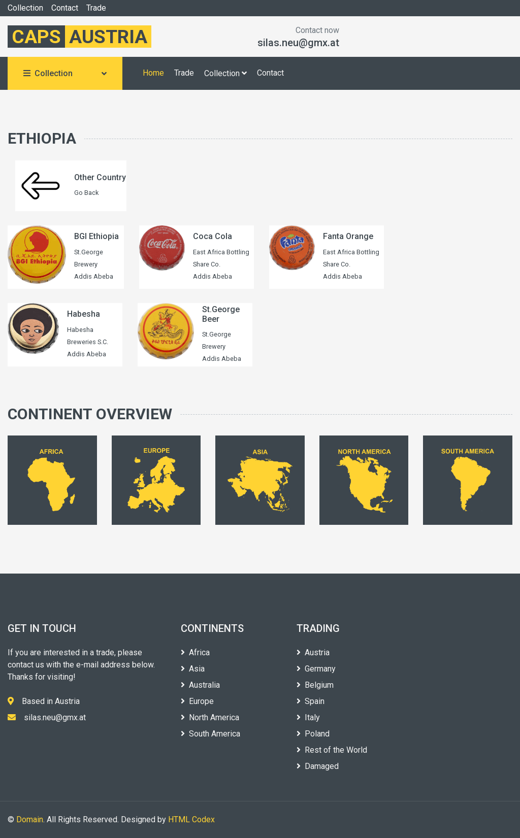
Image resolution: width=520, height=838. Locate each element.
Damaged (318, 766)
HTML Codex (191, 819)
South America (210, 734)
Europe (197, 701)
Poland (313, 734)
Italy (308, 717)
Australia (200, 685)
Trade (96, 8)
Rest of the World (332, 750)
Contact (64, 8)
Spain (310, 701)
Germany (316, 669)
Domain (29, 819)
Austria (313, 652)
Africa (195, 652)
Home (153, 73)
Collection (25, 8)
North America (210, 717)
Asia (193, 669)
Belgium (315, 685)
